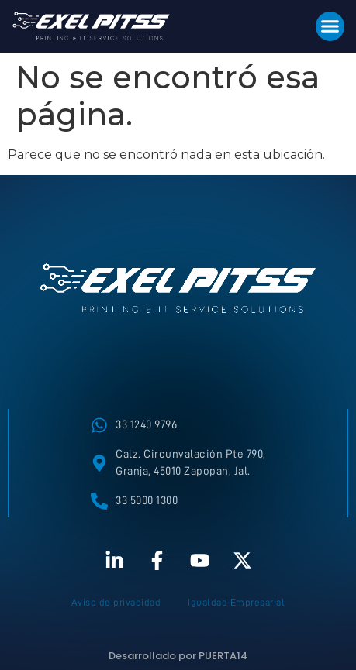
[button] (330, 26)
